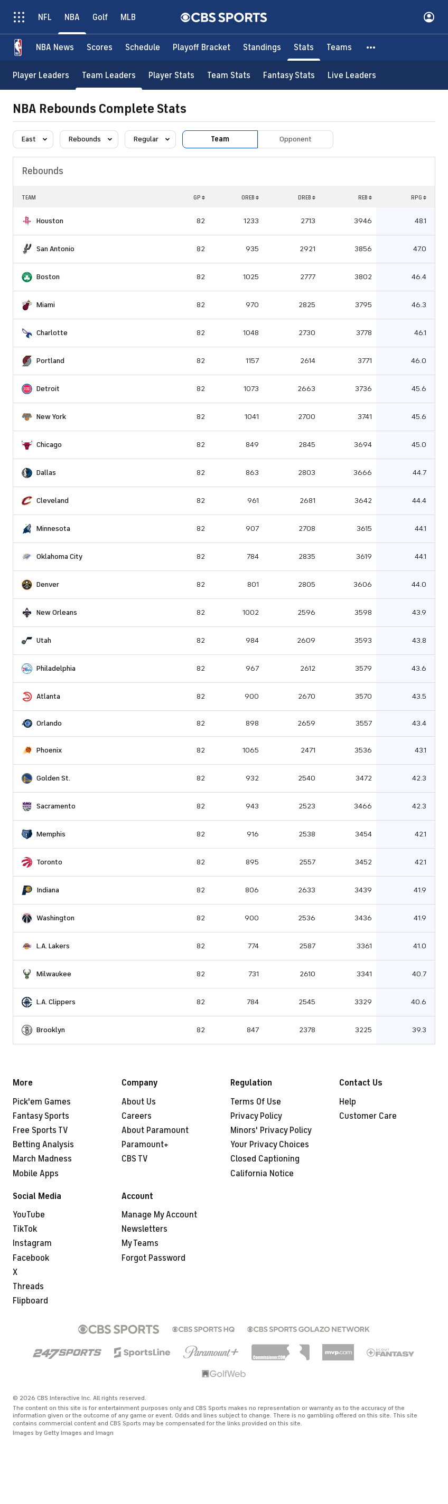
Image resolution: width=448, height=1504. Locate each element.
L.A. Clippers (56, 1001)
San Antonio (55, 248)
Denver (47, 584)
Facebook (31, 1258)
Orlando (49, 723)
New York (51, 416)
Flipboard (30, 1301)
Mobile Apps (36, 1173)
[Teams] (339, 47)
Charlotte (52, 332)
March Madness (42, 1159)
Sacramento (56, 806)
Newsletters (144, 1229)
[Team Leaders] (109, 75)
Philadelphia (56, 668)
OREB (250, 197)
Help (347, 1102)
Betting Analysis (43, 1144)
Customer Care (368, 1116)
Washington (55, 917)
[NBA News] (55, 47)
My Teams (140, 1243)
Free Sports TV (40, 1130)
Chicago (49, 444)
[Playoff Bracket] (201, 47)
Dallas (46, 472)
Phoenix (49, 750)
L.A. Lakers (53, 945)
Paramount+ (145, 1144)
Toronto (49, 862)
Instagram (32, 1243)
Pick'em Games (42, 1102)
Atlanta (48, 696)
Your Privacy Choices (269, 1144)
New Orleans (56, 612)
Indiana (47, 890)
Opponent (295, 139)
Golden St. (53, 778)
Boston (48, 276)
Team (220, 139)
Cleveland (52, 500)
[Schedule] (142, 47)
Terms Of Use (255, 1102)
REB (365, 197)
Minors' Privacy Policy (271, 1130)
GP (199, 197)
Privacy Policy (256, 1116)
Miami (45, 304)
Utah (43, 640)
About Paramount (155, 1130)
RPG (418, 197)
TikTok (25, 1229)
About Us (139, 1102)
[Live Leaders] (351, 75)
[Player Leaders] (41, 75)
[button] (371, 47)
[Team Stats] (229, 75)
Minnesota (53, 528)
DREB (306, 197)
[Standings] (262, 47)
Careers (137, 1116)
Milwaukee (53, 973)
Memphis (51, 834)
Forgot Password (153, 1258)
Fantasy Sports (41, 1116)
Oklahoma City (59, 556)
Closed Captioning (265, 1159)
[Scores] (99, 47)
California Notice (262, 1173)
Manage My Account (159, 1215)
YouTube (29, 1215)
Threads (28, 1286)
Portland (50, 360)
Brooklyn (50, 1029)
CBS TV (135, 1159)
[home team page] (27, 221)
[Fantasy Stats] (289, 75)
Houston (49, 220)
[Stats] (303, 47)
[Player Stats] (171, 75)
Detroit (48, 388)
